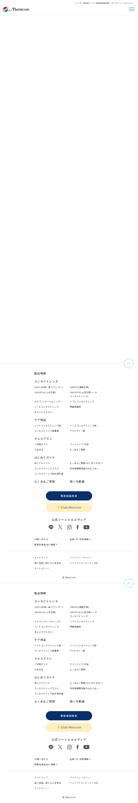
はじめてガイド (44, 457)
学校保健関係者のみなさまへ (84, 468)
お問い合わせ (41, 539)
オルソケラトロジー (44, 412)
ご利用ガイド (41, 444)
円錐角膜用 (75, 406)
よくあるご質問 (77, 449)
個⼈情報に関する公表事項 (47, 562)
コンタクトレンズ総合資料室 (48, 473)
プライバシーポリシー (81, 557)
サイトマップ (41, 557)
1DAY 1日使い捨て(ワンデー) (48, 387)
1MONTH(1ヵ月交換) (45, 392)
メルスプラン (43, 439)
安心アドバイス (42, 463)
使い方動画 (77, 481)
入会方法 (38, 449)
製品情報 (40, 373)
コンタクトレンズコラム (46, 468)
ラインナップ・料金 (79, 444)
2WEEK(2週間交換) (79, 387)
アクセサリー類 (77, 430)
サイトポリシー (42, 568)
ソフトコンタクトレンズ (82, 401)
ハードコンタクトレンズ (46, 406)
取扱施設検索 (69, 495)
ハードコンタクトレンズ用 (83, 425)
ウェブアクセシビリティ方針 (84, 562)
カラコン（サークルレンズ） (47, 401)
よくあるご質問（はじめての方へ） (87, 463)
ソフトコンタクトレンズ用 (47, 425)
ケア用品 (40, 420)
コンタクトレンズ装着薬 (46, 430)
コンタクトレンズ (46, 381)
